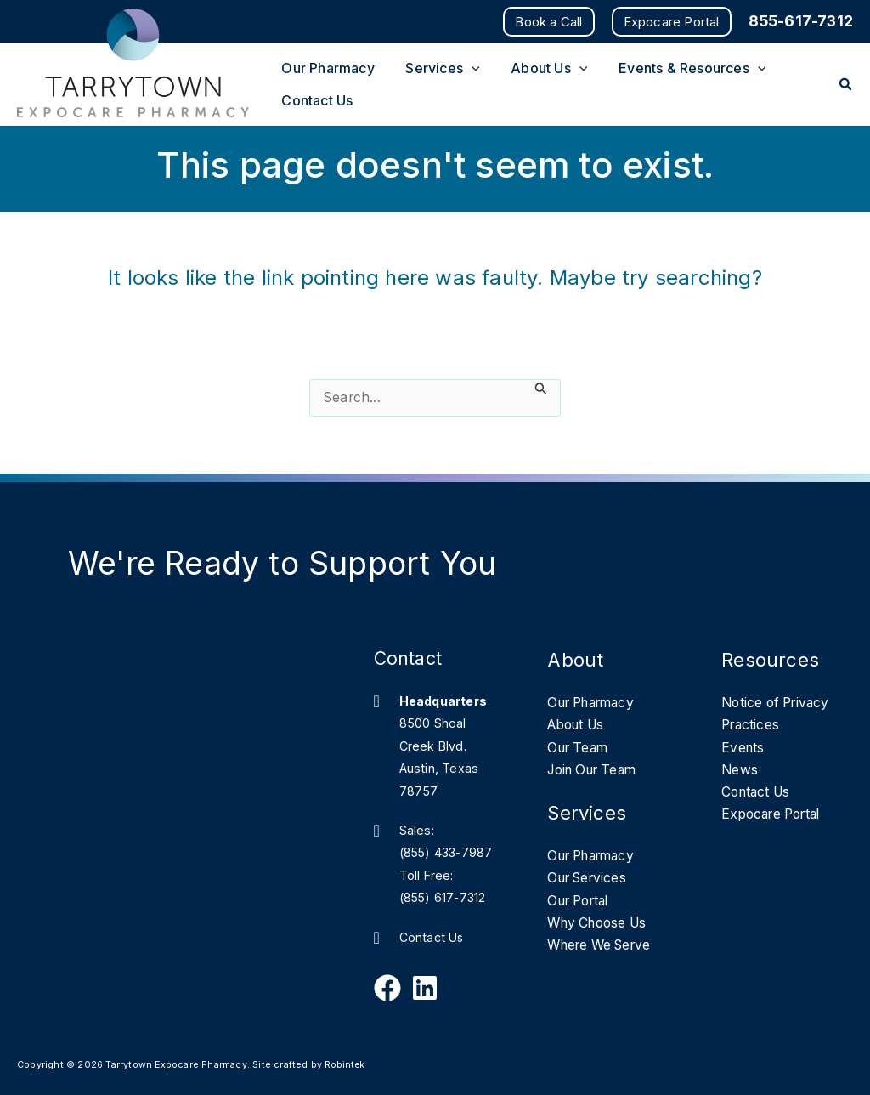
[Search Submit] (541, 390)
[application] (465, 64)
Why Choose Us (601, 924)
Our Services (590, 879)
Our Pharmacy (595, 703)
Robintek (346, 1064)
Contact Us (432, 937)
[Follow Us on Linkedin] (424, 987)
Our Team (580, 748)
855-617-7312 (801, 21)
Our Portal (582, 902)
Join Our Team (597, 771)
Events (743, 748)
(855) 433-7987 (447, 852)
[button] (548, 22)
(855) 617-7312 (444, 897)
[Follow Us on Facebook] (387, 987)
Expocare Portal (775, 815)
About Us (579, 726)
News (740, 771)
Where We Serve (603, 947)
